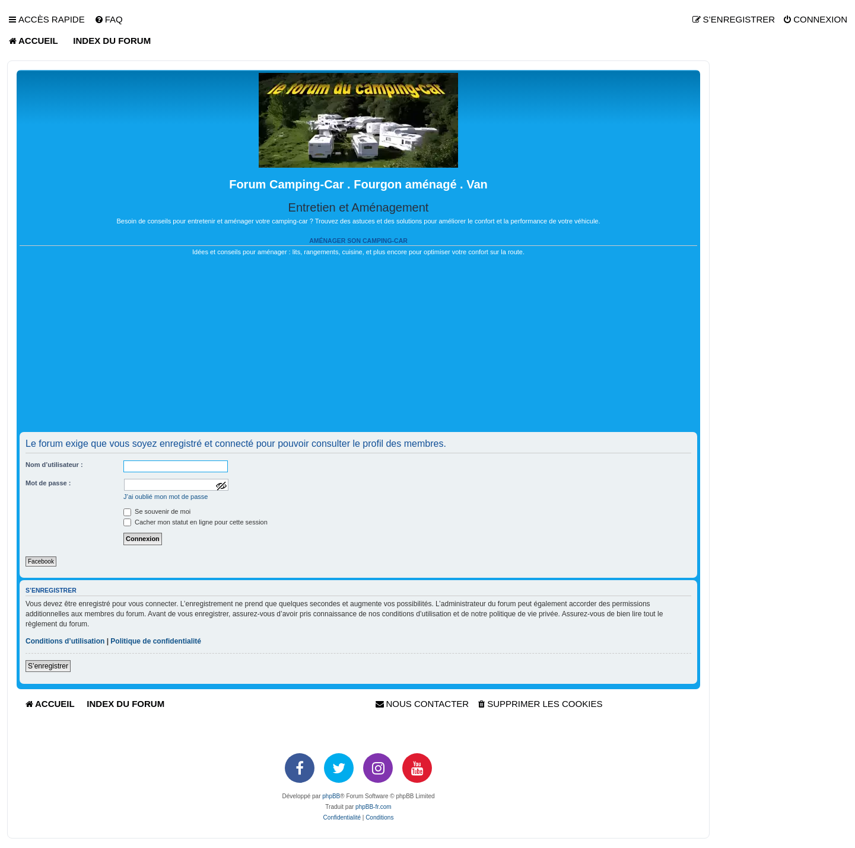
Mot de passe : (48, 483)
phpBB (331, 796)
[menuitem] (109, 19)
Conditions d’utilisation (65, 641)
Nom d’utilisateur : (54, 464)
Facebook (41, 561)
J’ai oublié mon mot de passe (165, 496)
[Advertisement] (358, 349)
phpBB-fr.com (373, 807)
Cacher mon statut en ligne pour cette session (195, 522)
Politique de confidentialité (155, 641)
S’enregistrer (48, 666)
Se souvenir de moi (156, 511)
